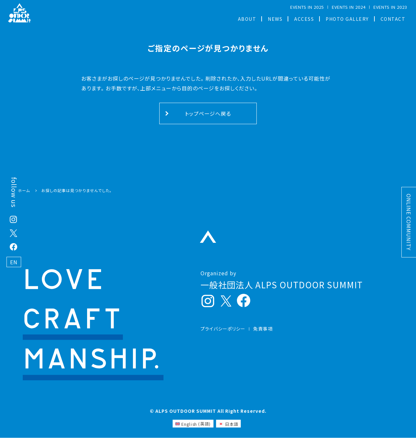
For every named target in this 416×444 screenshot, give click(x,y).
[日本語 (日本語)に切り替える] (228, 430)
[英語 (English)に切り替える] (193, 430)
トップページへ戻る (208, 113)
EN (14, 262)
